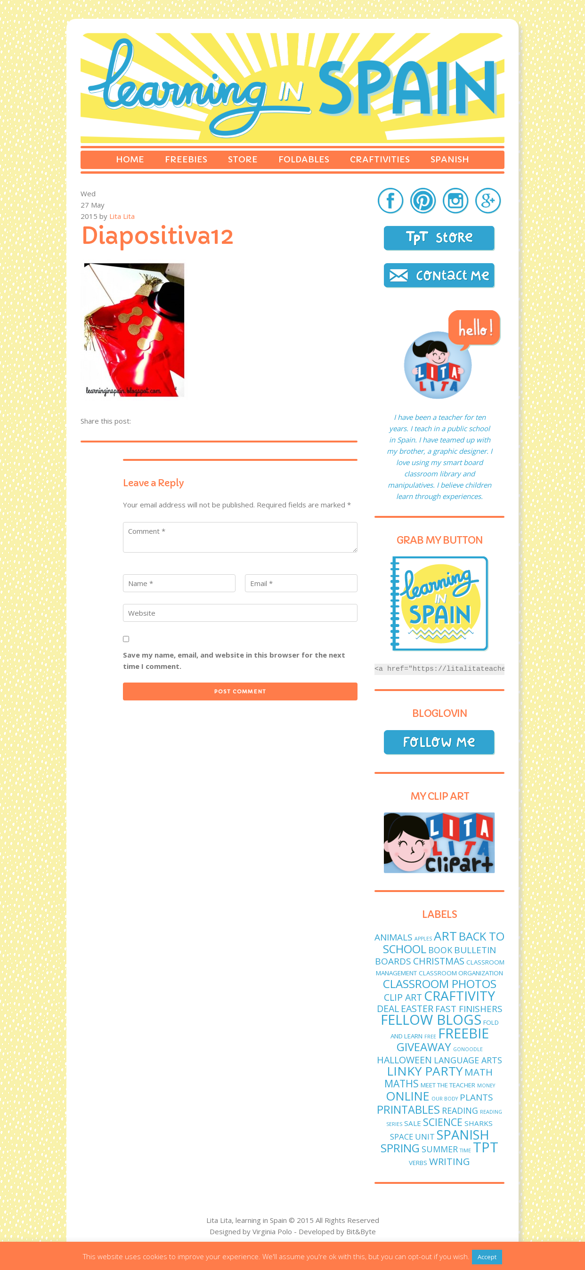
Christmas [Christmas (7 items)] (438, 961)
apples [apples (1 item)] (423, 938)
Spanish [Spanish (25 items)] (463, 1134)
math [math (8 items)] (478, 1071)
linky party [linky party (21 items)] (425, 1070)
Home (130, 159)
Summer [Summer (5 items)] (440, 1149)
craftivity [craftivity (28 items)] (459, 996)
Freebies (186, 159)
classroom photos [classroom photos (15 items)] (439, 983)
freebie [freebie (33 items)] (463, 1033)
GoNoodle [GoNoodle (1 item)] (468, 1049)
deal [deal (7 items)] (388, 1008)
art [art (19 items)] (445, 936)
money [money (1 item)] (486, 1085)
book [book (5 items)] (440, 950)
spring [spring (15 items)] (400, 1148)
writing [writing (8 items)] (449, 1161)
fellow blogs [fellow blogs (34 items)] (431, 1019)
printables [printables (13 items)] (408, 1109)
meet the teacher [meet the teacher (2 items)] (448, 1085)
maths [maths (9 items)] (401, 1083)
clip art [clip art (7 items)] (403, 997)
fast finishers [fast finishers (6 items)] (469, 1009)
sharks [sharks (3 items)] (478, 1123)
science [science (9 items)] (443, 1122)
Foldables (303, 159)
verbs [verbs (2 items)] (418, 1162)
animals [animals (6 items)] (393, 937)
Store (243, 159)
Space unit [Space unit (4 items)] (412, 1136)
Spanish (450, 159)
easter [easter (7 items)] (417, 1008)
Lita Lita (122, 216)
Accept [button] (487, 1257)
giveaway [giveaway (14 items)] (424, 1046)
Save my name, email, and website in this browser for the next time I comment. (234, 660)
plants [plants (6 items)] (476, 1097)
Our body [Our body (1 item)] (444, 1098)
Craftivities (380, 159)
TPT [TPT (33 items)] (485, 1147)
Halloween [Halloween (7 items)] (404, 1059)
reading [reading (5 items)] (460, 1110)
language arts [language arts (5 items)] (468, 1060)
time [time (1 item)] (465, 1150)
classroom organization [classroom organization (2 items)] (461, 973)
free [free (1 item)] (430, 1036)
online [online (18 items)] (408, 1096)
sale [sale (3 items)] (412, 1123)
